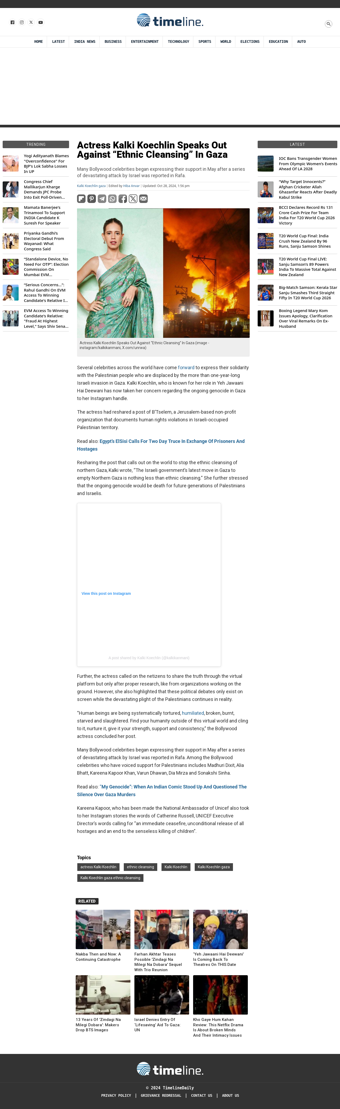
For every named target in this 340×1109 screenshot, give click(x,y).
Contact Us (201, 1095)
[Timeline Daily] (170, 1068)
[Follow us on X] (31, 22)
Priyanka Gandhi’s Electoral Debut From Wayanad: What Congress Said (44, 241)
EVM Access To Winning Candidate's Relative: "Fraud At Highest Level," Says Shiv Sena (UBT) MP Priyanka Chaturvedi (46, 318)
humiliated (193, 713)
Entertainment (145, 41)
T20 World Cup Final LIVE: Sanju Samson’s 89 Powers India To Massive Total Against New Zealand (307, 266)
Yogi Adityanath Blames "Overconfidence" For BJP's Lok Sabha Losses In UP (46, 163)
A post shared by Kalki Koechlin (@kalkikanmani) (149, 658)
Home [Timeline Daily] (38, 41)
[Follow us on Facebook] (12, 22)
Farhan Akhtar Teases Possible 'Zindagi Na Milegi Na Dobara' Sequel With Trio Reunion (158, 962)
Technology (178, 41)
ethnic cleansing (140, 867)
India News (84, 41)
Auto (301, 41)
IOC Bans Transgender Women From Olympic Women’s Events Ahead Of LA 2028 (308, 163)
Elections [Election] (250, 41)
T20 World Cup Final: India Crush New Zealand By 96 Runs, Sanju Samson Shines (305, 241)
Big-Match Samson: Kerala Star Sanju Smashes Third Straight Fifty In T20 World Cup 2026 (308, 292)
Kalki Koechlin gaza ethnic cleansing (110, 878)
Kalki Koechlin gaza (91, 186)
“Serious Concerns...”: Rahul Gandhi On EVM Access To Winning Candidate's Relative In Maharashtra (45, 292)
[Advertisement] (170, 87)
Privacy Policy (116, 1095)
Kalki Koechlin (176, 867)
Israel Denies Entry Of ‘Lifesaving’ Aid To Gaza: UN (157, 1024)
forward (186, 367)
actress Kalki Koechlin (98, 867)
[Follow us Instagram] (21, 22)
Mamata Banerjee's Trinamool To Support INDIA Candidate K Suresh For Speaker (44, 215)
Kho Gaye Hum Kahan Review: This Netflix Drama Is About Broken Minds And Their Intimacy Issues (218, 1027)
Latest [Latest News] (58, 41)
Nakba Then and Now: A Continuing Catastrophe (98, 957)
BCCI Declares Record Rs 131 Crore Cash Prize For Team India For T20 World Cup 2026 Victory (307, 215)
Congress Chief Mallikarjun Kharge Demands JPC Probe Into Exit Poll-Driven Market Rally (43, 189)
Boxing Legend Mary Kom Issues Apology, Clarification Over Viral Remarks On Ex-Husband (305, 318)
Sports (204, 41)
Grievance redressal (161, 1095)
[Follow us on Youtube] (40, 22)
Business (113, 41)
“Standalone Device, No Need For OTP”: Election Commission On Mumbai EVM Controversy (46, 266)
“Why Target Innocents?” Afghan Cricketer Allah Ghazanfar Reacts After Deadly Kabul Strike (308, 189)
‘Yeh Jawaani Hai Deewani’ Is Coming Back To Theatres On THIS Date (218, 959)
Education (278, 41)
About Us (230, 1095)
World (225, 41)
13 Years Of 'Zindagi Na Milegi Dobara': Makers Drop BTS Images (98, 1024)
